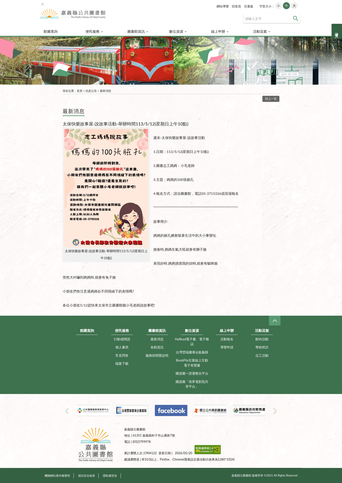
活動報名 (226, 339)
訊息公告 (91, 90)
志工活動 (261, 355)
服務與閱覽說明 (156, 355)
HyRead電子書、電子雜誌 (192, 341)
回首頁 (236, 6)
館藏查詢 (51, 31)
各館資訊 (157, 347)
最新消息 (105, 90)
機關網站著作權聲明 (57, 475)
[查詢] (271, 18)
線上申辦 (218, 31)
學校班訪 (261, 347)
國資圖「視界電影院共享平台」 (192, 384)
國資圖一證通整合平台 (192, 373)
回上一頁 (271, 98)
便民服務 (92, 31)
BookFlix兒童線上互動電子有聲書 (192, 362)
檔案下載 (121, 363)
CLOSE (274, 320)
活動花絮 (260, 31)
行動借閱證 (122, 339)
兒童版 (248, 6)
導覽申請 (226, 347)
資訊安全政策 (86, 475)
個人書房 (121, 347)
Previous (67, 411)
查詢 (295, 18)
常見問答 (121, 355)
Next (275, 411)
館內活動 (261, 339)
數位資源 (176, 31)
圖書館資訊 (136, 31)
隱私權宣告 (110, 475)
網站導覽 (223, 6)
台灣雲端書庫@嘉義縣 (192, 352)
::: (42, 4)
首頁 (79, 90)
